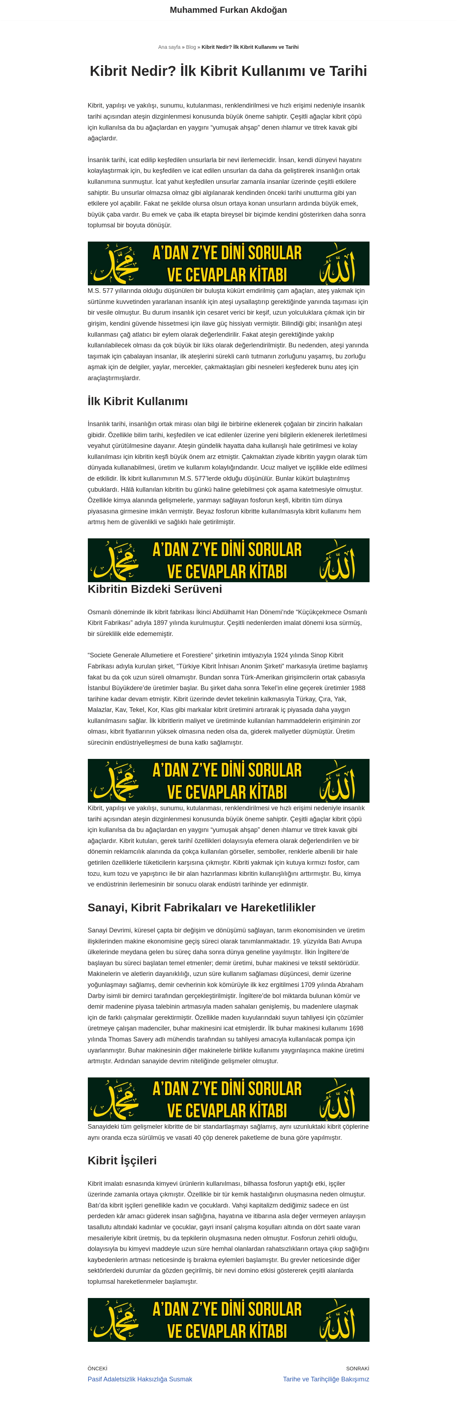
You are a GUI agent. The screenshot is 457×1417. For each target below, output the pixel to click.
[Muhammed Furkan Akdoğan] (228, 10)
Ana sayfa (169, 47)
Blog (191, 47)
